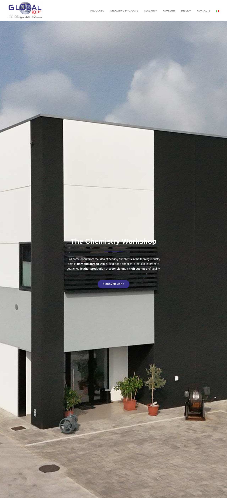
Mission (186, 10)
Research (150, 10)
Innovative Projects (124, 10)
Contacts (204, 10)
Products (97, 10)
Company (169, 10)
